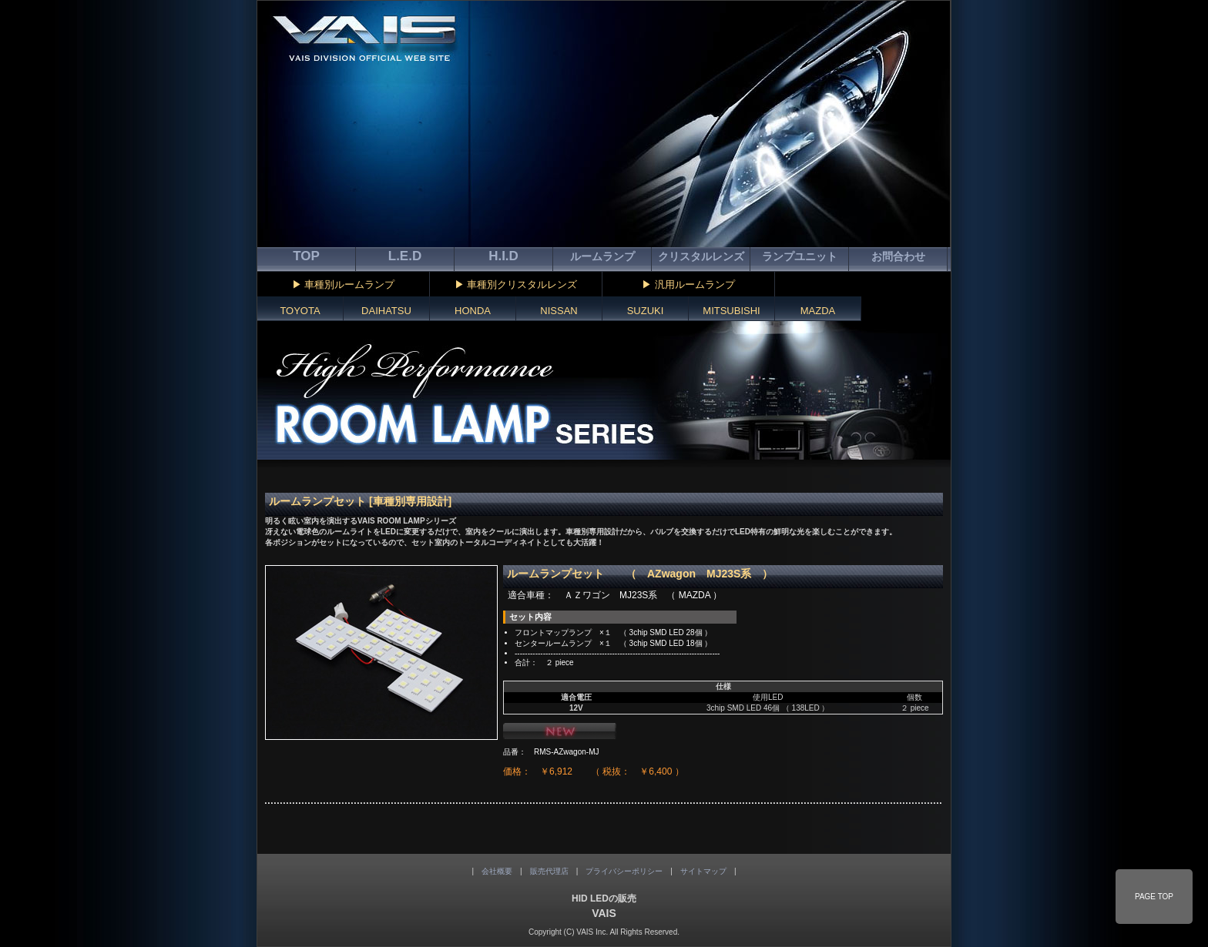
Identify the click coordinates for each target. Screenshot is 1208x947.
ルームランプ (602, 256)
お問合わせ (898, 256)
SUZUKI (645, 310)
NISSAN (558, 310)
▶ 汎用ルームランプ (688, 284)
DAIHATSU (386, 310)
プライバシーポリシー (624, 871)
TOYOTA (300, 310)
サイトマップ (703, 871)
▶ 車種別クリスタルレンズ (516, 284)
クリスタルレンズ (701, 256)
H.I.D (503, 256)
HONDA (473, 310)
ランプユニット (799, 256)
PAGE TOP (1154, 896)
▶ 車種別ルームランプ (343, 284)
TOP (306, 256)
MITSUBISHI (731, 310)
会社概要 (497, 871)
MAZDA (818, 310)
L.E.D (404, 256)
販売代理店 (549, 871)
